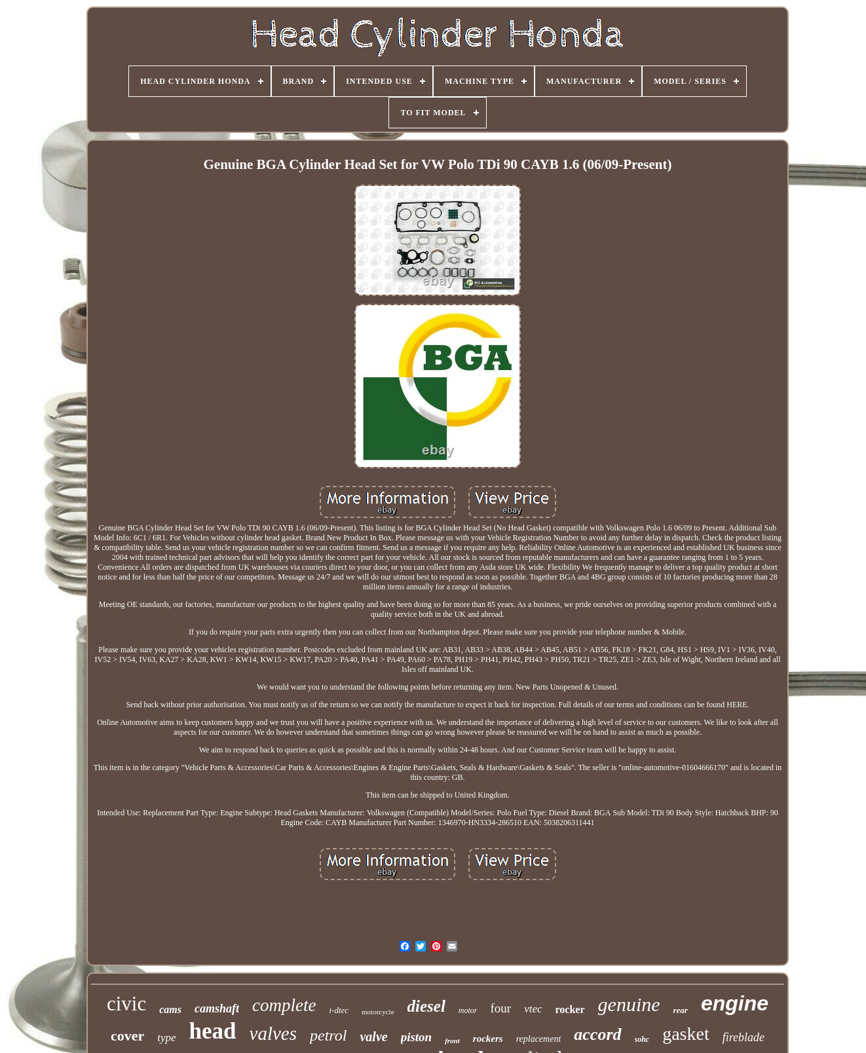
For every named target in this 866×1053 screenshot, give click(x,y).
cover (127, 1035)
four (501, 1008)
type (166, 1037)
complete (284, 1005)
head (212, 1031)
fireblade (743, 1037)
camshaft (217, 1008)
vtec (533, 1009)
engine (734, 1003)
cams (170, 1009)
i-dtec (338, 1010)
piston (416, 1037)
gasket (685, 1034)
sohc (642, 1039)
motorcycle (378, 1012)
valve (373, 1036)
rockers (488, 1038)
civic (126, 1003)
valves (273, 1033)
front (452, 1040)
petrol (328, 1035)
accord (597, 1034)
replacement (538, 1039)
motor (468, 1010)
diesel (426, 1006)
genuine (629, 1004)
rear (680, 1010)
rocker (570, 1009)
